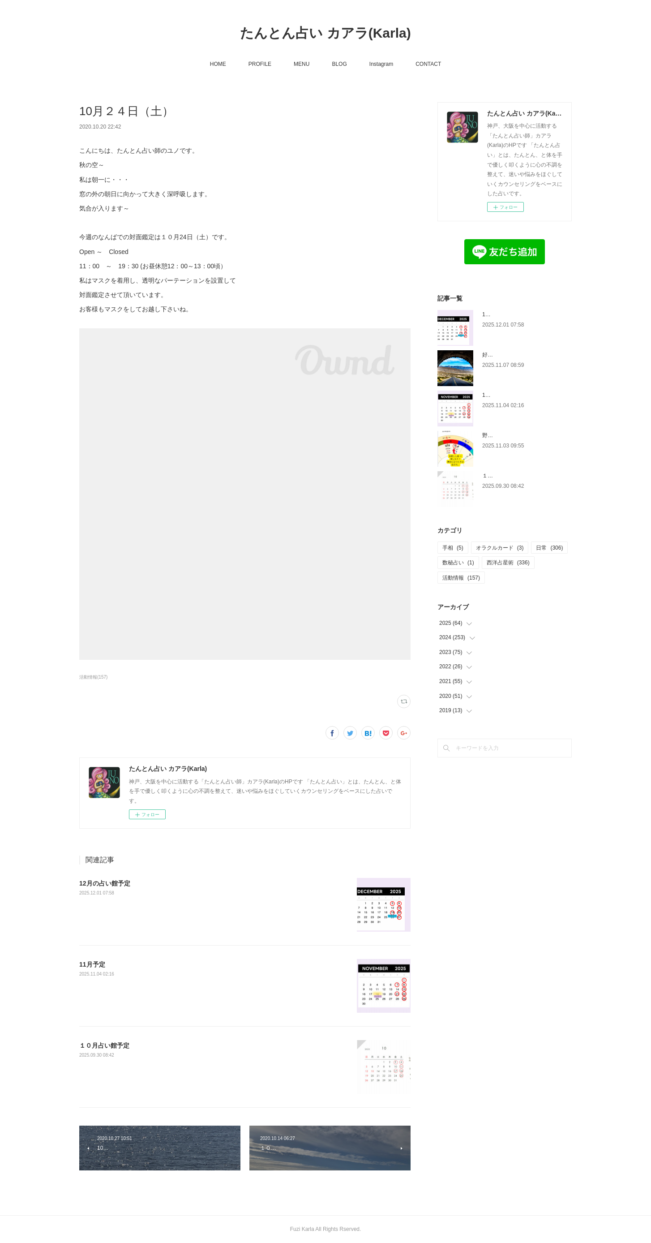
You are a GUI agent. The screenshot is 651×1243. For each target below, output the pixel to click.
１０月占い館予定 (104, 1045)
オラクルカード (500, 548)
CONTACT (428, 64)
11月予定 (92, 964)
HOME (218, 64)
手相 (452, 548)
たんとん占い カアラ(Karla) (325, 33)
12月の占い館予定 (104, 883)
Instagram (381, 64)
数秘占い (458, 562)
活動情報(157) (93, 677)
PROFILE (259, 64)
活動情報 (461, 578)
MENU (301, 64)
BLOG (339, 64)
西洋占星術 (508, 562)
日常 (549, 548)
